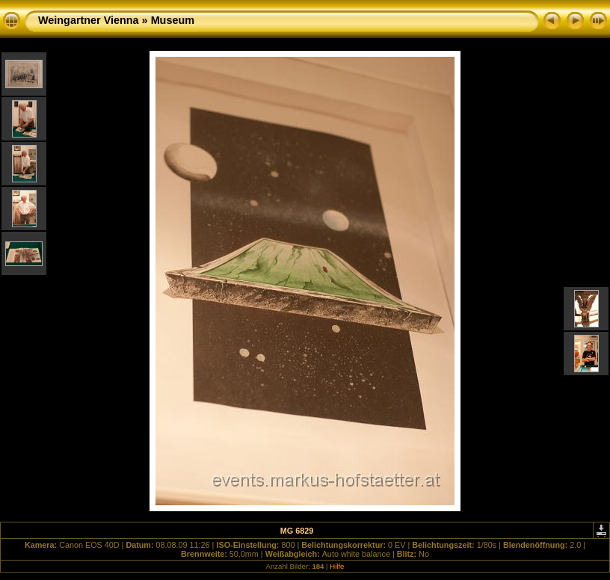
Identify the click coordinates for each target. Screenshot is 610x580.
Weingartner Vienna (88, 20)
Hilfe (337, 566)
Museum (172, 20)
